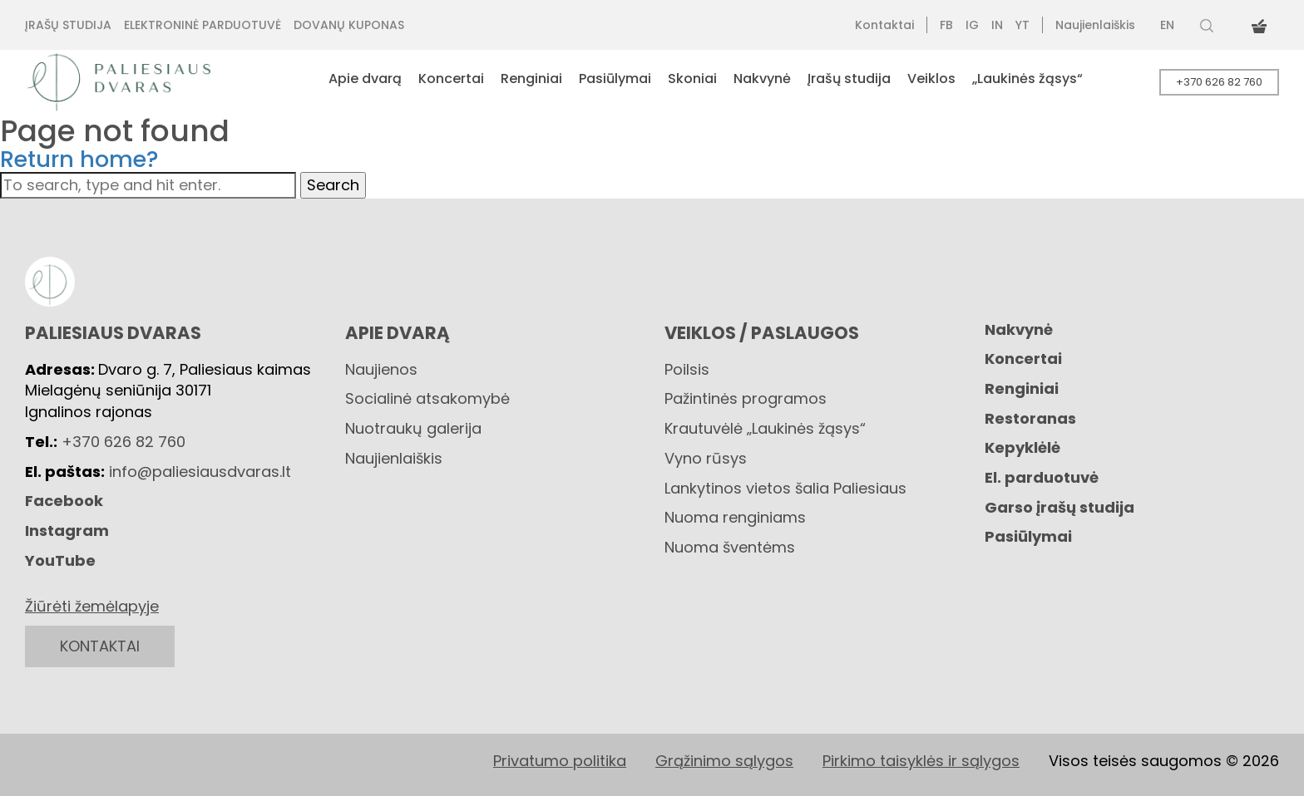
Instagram (67, 530)
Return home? (79, 159)
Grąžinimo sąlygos (724, 760)
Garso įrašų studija (1059, 507)
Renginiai (1022, 388)
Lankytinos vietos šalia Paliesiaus (785, 488)
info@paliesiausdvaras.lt (200, 471)
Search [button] (333, 184)
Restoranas (1030, 418)
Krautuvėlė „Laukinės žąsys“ (765, 428)
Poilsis (686, 369)
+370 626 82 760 (1219, 82)
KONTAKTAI (100, 646)
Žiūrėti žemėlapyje (92, 606)
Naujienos (381, 369)
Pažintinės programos (745, 398)
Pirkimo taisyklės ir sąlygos (921, 760)
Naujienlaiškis (393, 458)
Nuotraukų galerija (413, 428)
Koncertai (1023, 358)
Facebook (64, 500)
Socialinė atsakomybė (427, 398)
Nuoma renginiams (735, 517)
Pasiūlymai (1028, 536)
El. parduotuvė (1042, 477)
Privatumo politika (559, 760)
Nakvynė (1019, 329)
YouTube (60, 560)
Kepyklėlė (1022, 447)
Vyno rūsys (705, 458)
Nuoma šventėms (729, 547)
